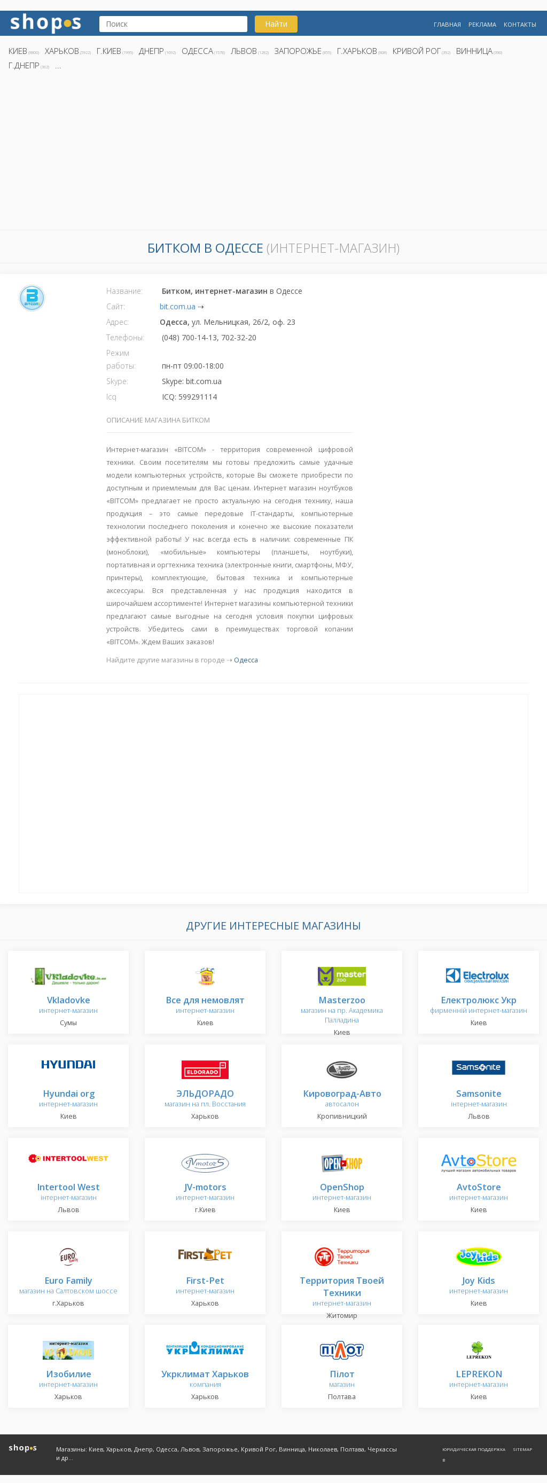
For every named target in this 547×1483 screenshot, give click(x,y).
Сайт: (115, 306)
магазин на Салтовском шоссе (68, 1286)
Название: (124, 291)
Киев (18, 50)
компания (205, 1379)
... (58, 65)
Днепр (151, 50)
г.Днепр (24, 65)
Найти (276, 24)
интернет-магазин (68, 1005)
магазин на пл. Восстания (205, 1099)
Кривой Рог (417, 50)
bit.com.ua (178, 306)
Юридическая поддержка (473, 1449)
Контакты (520, 24)
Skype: (117, 381)
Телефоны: (125, 337)
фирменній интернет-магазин (478, 1005)
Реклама (482, 24)
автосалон (342, 1099)
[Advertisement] (273, 153)
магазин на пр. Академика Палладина (342, 1010)
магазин (342, 1379)
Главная (447, 24)
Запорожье (298, 50)
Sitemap (522, 1449)
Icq (111, 397)
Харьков (62, 50)
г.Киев (109, 50)
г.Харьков (357, 50)
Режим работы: (121, 359)
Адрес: (117, 322)
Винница (474, 50)
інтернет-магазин (479, 1099)
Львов (244, 50)
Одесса (197, 50)
